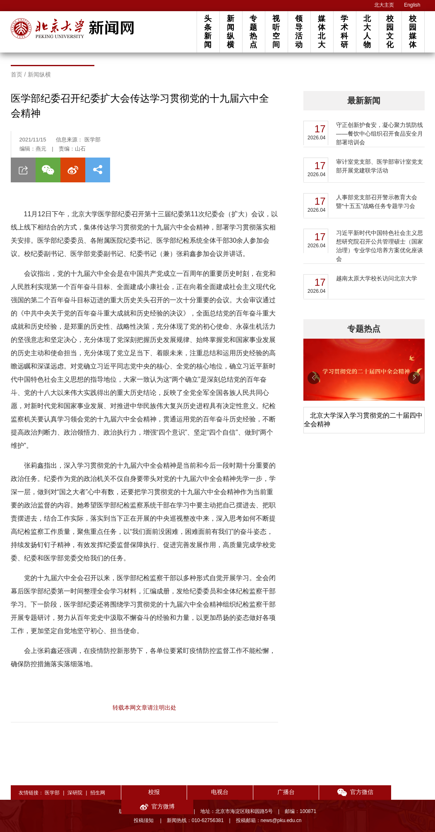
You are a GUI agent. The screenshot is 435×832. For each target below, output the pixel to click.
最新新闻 (363, 100)
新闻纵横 (230, 31)
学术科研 (344, 31)
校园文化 (390, 31)
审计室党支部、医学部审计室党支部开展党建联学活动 (379, 166)
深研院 (74, 793)
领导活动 (299, 31)
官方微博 (394, 792)
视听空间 (276, 31)
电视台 (212, 792)
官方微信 (333, 792)
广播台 (272, 792)
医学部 (52, 793)
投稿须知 (144, 820)
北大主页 (384, 5)
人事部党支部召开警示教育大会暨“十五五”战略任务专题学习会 (376, 201)
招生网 (97, 793)
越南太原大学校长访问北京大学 (376, 278)
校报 (151, 792)
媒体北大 (321, 31)
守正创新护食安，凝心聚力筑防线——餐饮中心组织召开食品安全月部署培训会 (379, 134)
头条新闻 (207, 31)
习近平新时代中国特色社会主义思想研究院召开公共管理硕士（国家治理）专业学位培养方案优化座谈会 (379, 246)
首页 (16, 74)
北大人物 (367, 31)
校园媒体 (412, 31)
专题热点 (253, 31)
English (412, 5)
